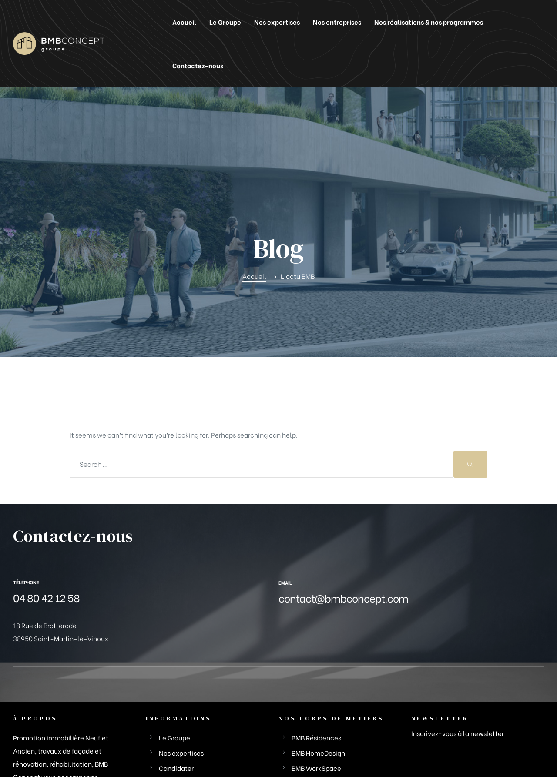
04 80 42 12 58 (46, 510)
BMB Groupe (31, 750)
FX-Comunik (524, 750)
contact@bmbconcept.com (343, 510)
